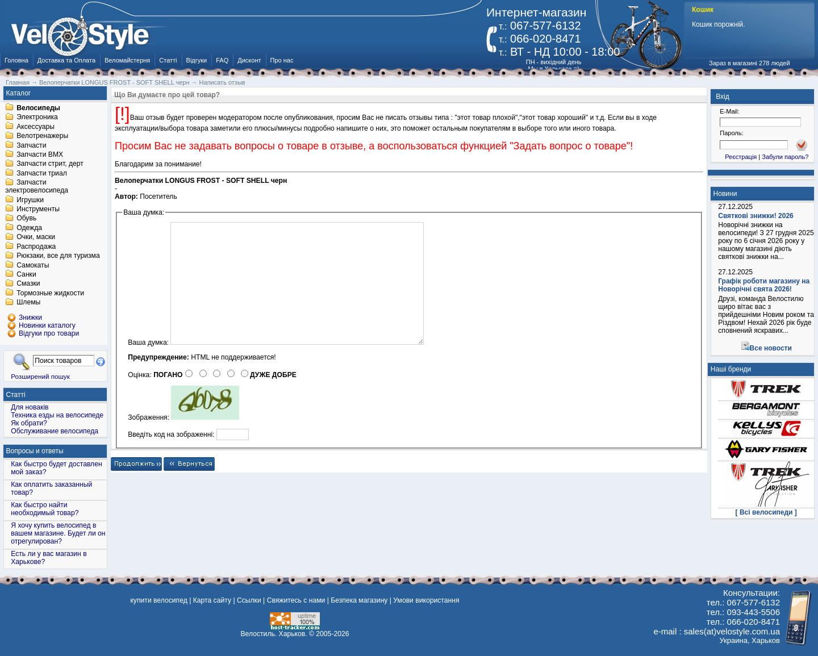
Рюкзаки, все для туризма (57, 256)
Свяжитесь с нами (296, 600)
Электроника (37, 118)
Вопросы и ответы (35, 451)
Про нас (282, 60)
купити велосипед (158, 600)
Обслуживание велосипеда (54, 431)
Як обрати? (29, 423)
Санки (26, 274)
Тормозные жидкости (50, 293)
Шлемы (28, 303)
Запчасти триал (41, 173)
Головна (16, 60)
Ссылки (249, 600)
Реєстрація (741, 156)
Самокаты (32, 265)
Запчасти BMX (39, 154)
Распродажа (36, 246)
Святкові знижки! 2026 (756, 216)
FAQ (222, 60)
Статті (168, 60)
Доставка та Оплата (66, 60)
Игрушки (30, 200)
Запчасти (31, 145)
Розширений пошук (40, 376)
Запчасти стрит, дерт (50, 164)
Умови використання (426, 600)
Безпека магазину (359, 600)
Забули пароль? (785, 156)
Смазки (28, 284)
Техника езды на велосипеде (57, 415)
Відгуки (196, 60)
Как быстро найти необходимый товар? (44, 509)
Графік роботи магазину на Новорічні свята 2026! (763, 285)
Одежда (29, 228)
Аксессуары (35, 127)
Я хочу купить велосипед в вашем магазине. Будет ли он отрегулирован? (58, 533)
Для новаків (29, 407)
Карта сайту (212, 600)
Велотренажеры (42, 136)
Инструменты (38, 209)
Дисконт (249, 60)
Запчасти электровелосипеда (36, 187)
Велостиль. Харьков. (274, 634)
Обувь (26, 219)
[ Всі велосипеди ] (766, 512)
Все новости (771, 348)
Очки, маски (35, 237)
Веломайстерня (127, 60)
